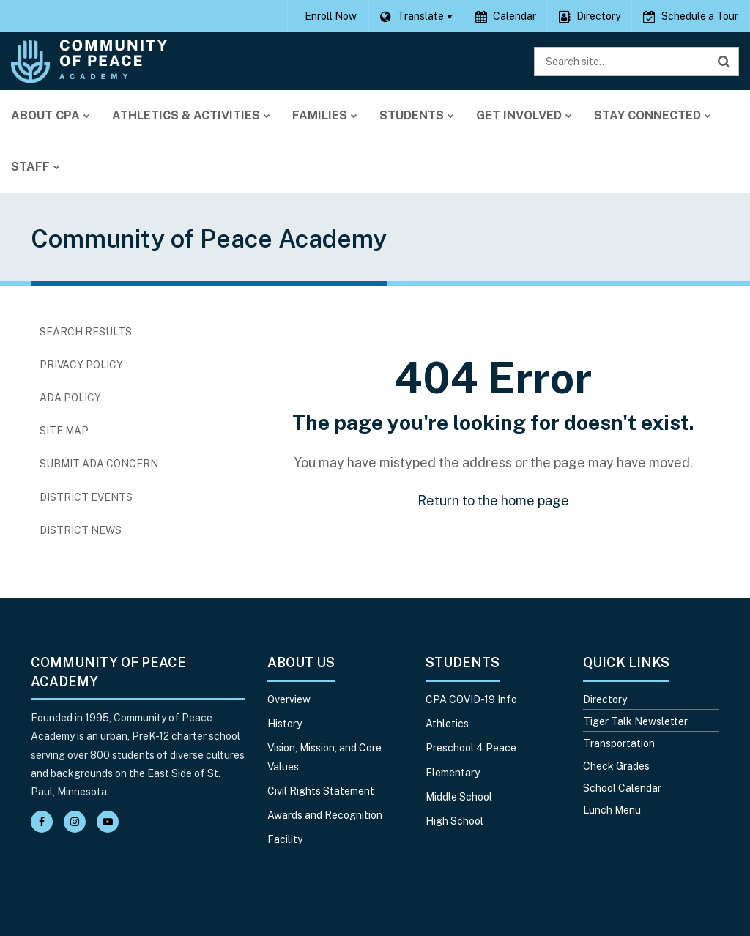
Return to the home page (493, 500)
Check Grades (616, 766)
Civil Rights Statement (320, 791)
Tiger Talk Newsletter (635, 721)
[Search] (724, 61)
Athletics (447, 723)
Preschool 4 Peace (471, 748)
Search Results (86, 332)
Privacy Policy (81, 365)
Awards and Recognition (324, 815)
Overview (289, 699)
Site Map (64, 431)
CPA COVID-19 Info (471, 699)
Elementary (453, 773)
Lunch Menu (612, 810)
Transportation (619, 743)
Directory (605, 699)
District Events (86, 497)
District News (81, 530)
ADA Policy (70, 398)
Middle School (459, 797)
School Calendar (622, 788)
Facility (284, 839)
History (284, 723)
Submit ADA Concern (99, 463)
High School (454, 821)
